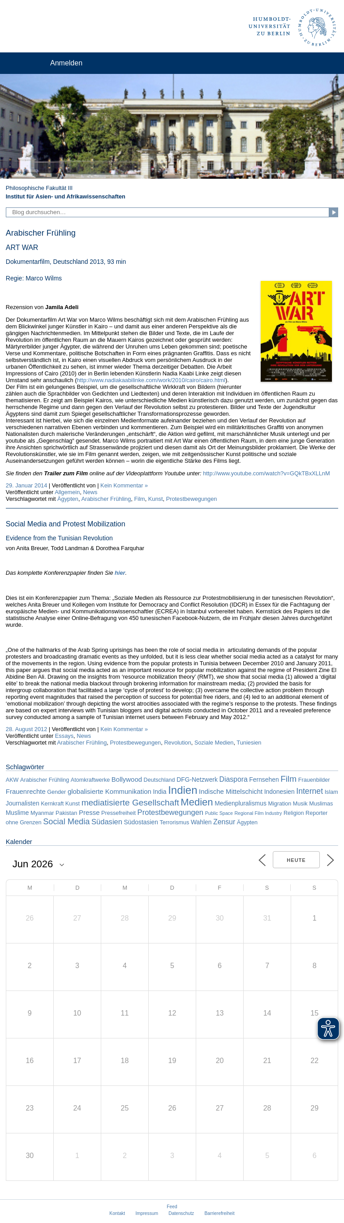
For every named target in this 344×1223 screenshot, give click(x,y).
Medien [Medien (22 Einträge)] (197, 802)
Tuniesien (248, 742)
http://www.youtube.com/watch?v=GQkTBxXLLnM (266, 473)
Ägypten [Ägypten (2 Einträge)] (247, 822)
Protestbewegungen (191, 498)
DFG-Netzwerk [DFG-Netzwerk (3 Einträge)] (197, 779)
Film (139, 498)
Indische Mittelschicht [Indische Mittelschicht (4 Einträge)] (230, 791)
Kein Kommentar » (124, 485)
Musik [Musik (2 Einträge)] (300, 804)
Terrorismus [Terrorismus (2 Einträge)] (174, 822)
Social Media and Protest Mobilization (65, 524)
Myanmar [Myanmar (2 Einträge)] (42, 813)
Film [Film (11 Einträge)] (288, 779)
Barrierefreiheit (220, 1213)
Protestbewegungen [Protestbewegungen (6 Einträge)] (170, 812)
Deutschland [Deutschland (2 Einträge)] (159, 780)
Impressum (146, 1213)
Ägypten (67, 498)
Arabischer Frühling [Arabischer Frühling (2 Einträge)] (44, 780)
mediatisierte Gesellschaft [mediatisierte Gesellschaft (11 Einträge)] (130, 802)
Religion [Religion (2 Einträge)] (294, 813)
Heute (296, 860)
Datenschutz (181, 1213)
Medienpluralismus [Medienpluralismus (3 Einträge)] (241, 803)
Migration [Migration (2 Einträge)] (279, 804)
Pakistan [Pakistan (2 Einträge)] (66, 813)
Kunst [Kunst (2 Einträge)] (72, 804)
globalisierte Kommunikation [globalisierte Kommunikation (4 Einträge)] (109, 791)
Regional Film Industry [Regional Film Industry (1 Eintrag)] (258, 813)
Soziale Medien (214, 742)
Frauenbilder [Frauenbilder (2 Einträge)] (314, 780)
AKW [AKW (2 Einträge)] (12, 780)
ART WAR (22, 247)
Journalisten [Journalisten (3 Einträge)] (22, 803)
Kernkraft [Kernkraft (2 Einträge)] (52, 804)
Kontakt (117, 1213)
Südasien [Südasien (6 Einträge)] (106, 822)
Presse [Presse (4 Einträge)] (89, 812)
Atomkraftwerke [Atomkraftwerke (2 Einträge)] (90, 780)
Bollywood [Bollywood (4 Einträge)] (127, 779)
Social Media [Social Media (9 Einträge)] (66, 821)
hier (120, 572)
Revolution (177, 742)
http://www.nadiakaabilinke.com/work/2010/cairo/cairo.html (151, 380)
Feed (172, 1206)
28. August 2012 (26, 729)
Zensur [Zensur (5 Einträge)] (224, 822)
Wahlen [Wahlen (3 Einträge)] (201, 822)
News (90, 492)
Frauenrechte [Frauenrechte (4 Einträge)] (26, 791)
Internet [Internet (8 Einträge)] (309, 791)
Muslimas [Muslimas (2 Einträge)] (321, 804)
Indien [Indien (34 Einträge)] (182, 790)
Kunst (155, 498)
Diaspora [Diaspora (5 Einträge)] (233, 779)
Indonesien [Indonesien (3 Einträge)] (279, 791)
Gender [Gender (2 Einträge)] (56, 792)
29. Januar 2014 (26, 485)
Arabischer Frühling (106, 498)
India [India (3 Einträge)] (159, 791)
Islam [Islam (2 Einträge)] (331, 792)
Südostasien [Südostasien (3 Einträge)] (141, 822)
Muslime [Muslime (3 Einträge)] (17, 812)
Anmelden (66, 63)
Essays (64, 735)
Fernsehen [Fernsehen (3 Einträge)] (264, 779)
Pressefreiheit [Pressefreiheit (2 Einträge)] (118, 813)
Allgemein (67, 492)
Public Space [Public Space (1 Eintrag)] (219, 813)
